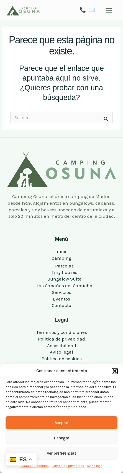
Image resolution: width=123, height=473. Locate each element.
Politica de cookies (62, 358)
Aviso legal (95, 466)
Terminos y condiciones (61, 332)
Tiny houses (64, 272)
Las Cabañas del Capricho (64, 285)
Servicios (61, 292)
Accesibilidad (61, 345)
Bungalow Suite (64, 279)
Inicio (61, 251)
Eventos (61, 299)
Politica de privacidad (68, 466)
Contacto (61, 305)
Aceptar (62, 422)
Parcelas (64, 266)
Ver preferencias (61, 453)
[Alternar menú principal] (109, 10)
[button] (114, 371)
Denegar (61, 438)
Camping (61, 258)
